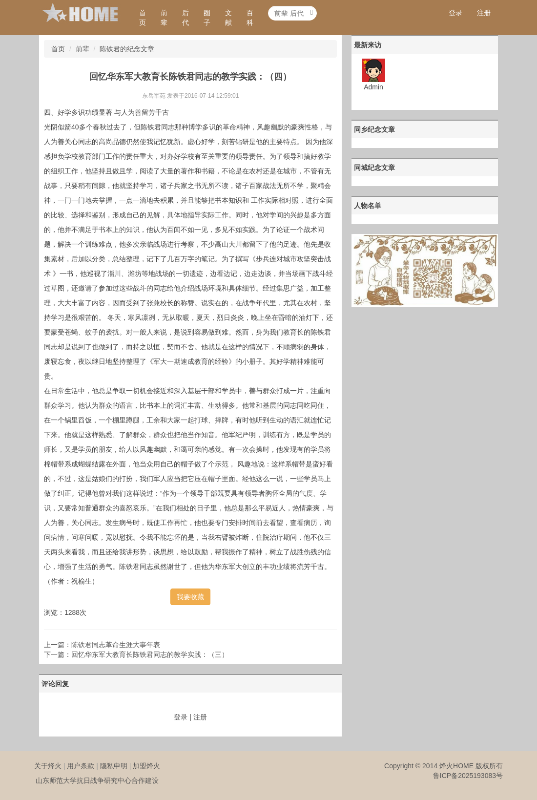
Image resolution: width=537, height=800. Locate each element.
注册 (484, 13)
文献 (228, 17)
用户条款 (80, 766)
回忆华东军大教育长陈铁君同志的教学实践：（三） (149, 654)
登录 (455, 13)
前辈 (164, 17)
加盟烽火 (146, 766)
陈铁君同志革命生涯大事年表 (115, 645)
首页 (142, 17)
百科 (250, 17)
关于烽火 (48, 766)
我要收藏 (190, 597)
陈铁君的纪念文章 (127, 49)
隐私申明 (113, 766)
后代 (185, 17)
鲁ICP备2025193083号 (468, 775)
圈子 (207, 17)
